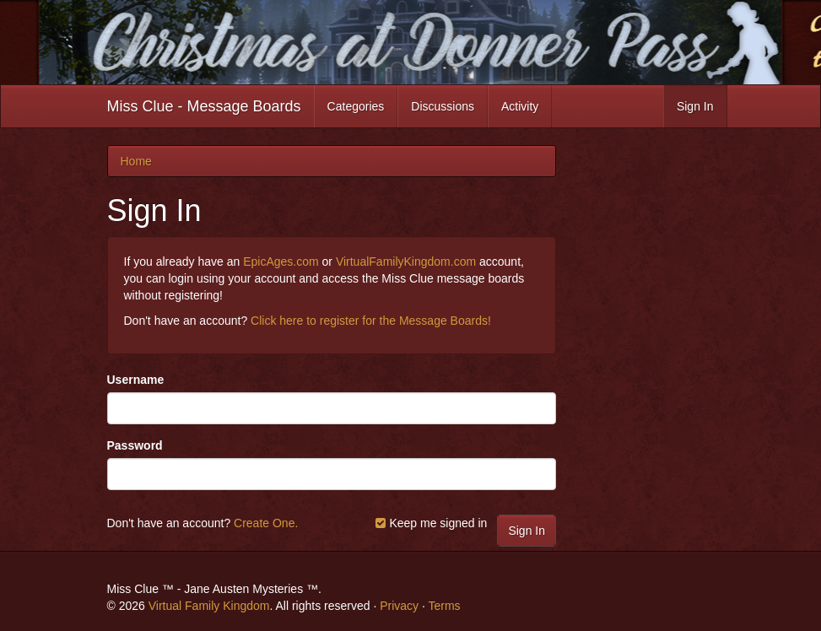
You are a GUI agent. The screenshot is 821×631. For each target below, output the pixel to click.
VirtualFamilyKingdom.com (406, 261)
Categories (356, 106)
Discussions (442, 106)
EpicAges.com (280, 261)
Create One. (266, 523)
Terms (444, 605)
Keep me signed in (431, 523)
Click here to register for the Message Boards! (371, 320)
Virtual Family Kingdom (209, 605)
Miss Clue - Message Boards (204, 106)
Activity (519, 106)
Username (136, 379)
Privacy (399, 605)
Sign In (695, 106)
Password (135, 445)
